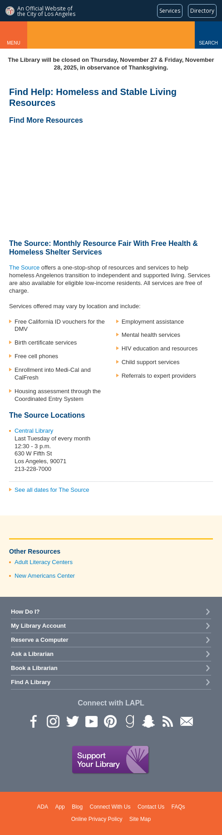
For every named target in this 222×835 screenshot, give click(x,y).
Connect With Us (110, 807)
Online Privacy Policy (97, 819)
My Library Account (38, 625)
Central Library (34, 430)
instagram (52, 721)
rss (167, 721)
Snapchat (148, 721)
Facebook (33, 721)
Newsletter (186, 721)
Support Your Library (111, 760)
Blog (77, 807)
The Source (24, 267)
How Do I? (25, 611)
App (59, 807)
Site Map (140, 819)
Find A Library (30, 682)
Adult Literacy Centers (44, 562)
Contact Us (151, 807)
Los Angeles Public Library (111, 35)
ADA (42, 807)
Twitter (71, 721)
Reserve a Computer (39, 639)
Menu (13, 42)
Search (208, 42)
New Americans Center (45, 575)
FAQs (178, 807)
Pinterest (110, 721)
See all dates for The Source (52, 489)
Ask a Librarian (32, 653)
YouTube (91, 721)
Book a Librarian (34, 668)
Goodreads (129, 721)
